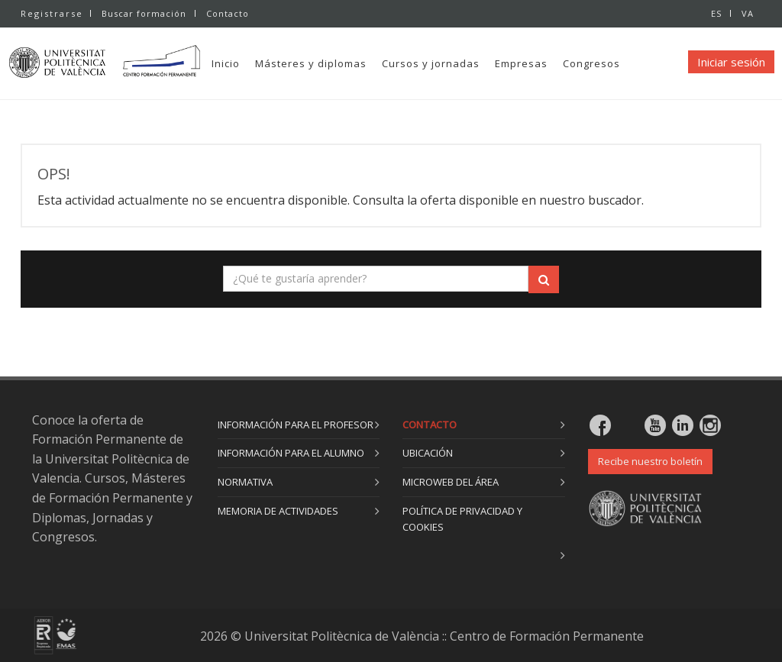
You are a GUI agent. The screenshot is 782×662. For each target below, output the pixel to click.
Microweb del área (450, 482)
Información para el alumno (291, 453)
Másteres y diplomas (340, 63)
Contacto (229, 13)
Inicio (255, 63)
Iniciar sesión (731, 61)
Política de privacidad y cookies (462, 519)
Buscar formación (144, 13)
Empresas (551, 63)
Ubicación (427, 453)
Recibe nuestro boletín (650, 461)
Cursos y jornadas (460, 63)
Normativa (245, 482)
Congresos (621, 63)
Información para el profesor (295, 424)
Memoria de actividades (278, 511)
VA (748, 13)
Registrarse (52, 13)
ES (714, 13)
